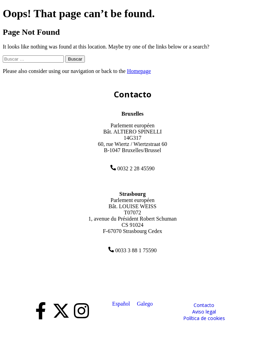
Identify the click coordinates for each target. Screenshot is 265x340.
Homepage (139, 71)
